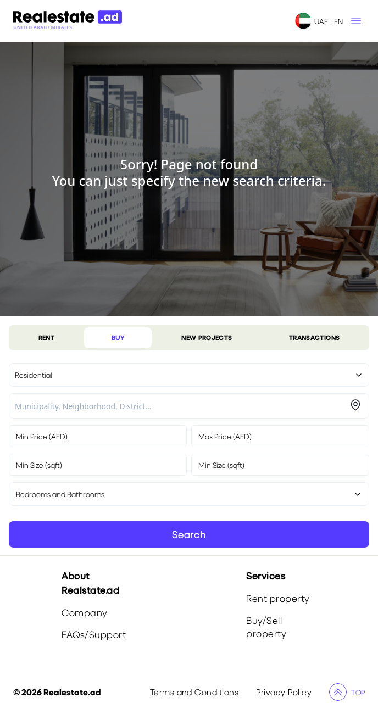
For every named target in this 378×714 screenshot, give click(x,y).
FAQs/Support (94, 634)
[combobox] (181, 406)
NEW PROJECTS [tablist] (206, 337)
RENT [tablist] (46, 337)
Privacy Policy (284, 692)
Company (85, 612)
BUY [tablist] (118, 337)
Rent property (278, 598)
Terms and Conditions (194, 692)
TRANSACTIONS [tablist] (314, 337)
